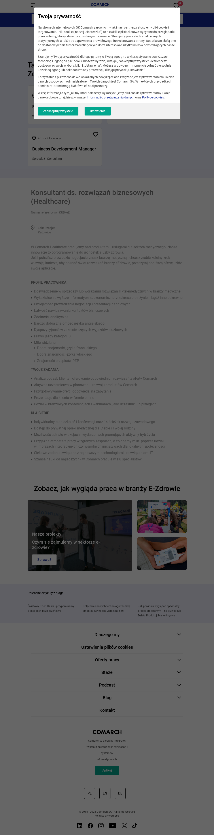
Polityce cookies (153, 97)
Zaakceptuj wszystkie (58, 111)
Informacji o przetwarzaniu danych (110, 97)
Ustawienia (98, 111)
